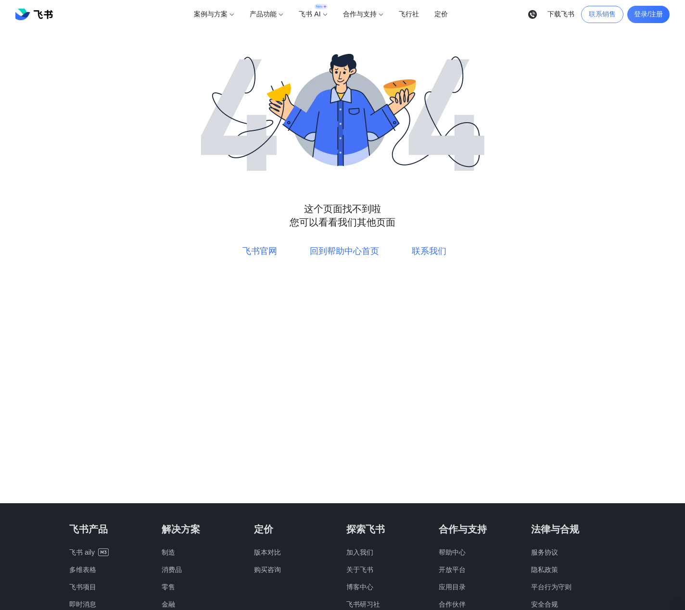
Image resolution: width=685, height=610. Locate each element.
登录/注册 (648, 14)
